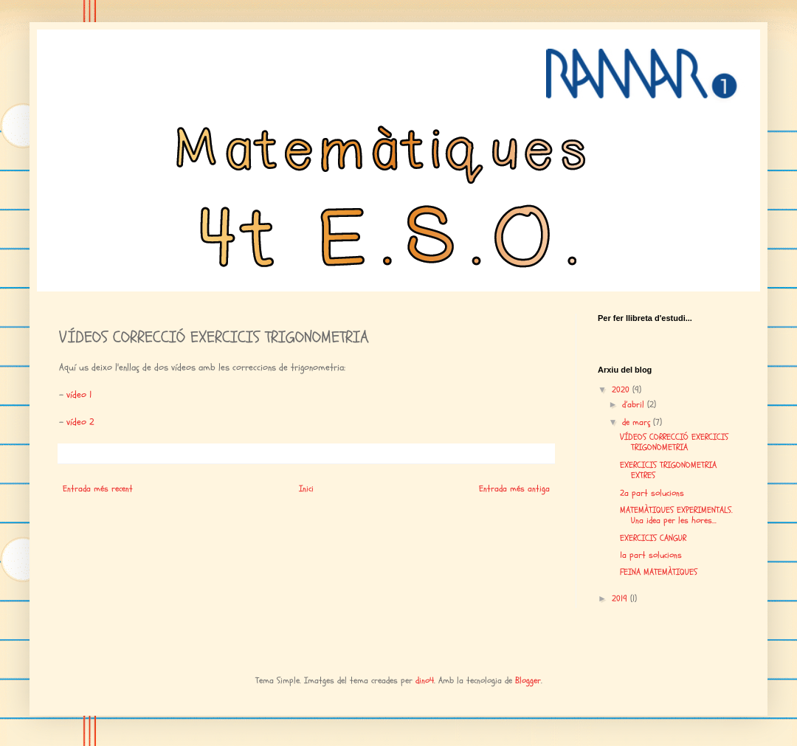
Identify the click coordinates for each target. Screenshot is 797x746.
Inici (306, 488)
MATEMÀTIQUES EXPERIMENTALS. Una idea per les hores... (676, 515)
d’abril (634, 404)
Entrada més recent (98, 488)
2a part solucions (652, 493)
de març (637, 422)
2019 (621, 598)
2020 (622, 390)
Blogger (528, 680)
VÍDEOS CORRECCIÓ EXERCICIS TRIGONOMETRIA (674, 442)
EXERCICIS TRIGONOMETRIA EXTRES (668, 470)
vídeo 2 (80, 422)
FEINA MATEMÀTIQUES (658, 572)
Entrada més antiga (514, 488)
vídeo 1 (79, 394)
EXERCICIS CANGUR (653, 538)
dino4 (424, 680)
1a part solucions (651, 555)
